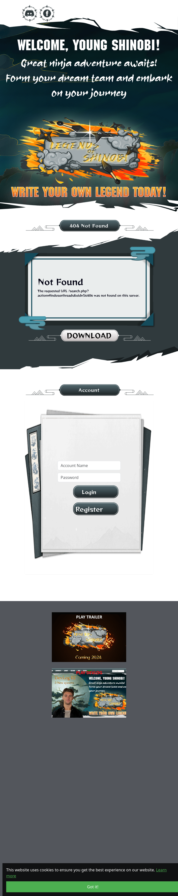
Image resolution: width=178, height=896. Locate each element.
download (89, 335)
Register (89, 509)
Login (89, 492)
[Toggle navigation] (144, 13)
